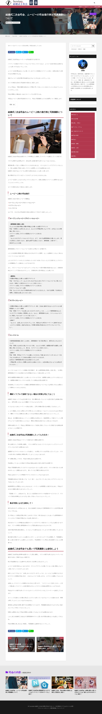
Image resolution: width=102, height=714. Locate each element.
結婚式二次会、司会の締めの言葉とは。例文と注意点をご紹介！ (62, 691)
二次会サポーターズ (78, 131)
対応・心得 (75, 147)
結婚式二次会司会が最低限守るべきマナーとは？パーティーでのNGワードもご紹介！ (39, 692)
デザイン (80, 49)
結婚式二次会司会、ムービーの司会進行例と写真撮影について (32, 36)
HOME (8, 36)
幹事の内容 (75, 152)
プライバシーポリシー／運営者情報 (47, 708)
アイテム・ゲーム (77, 127)
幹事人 (74, 156)
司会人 (74, 139)
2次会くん (75, 114)
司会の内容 (10, 22)
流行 (84, 49)
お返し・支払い (77, 123)
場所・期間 (75, 143)
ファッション (74, 49)
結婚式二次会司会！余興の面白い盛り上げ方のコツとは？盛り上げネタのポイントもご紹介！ (85, 692)
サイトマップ (60, 708)
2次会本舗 (75, 118)
